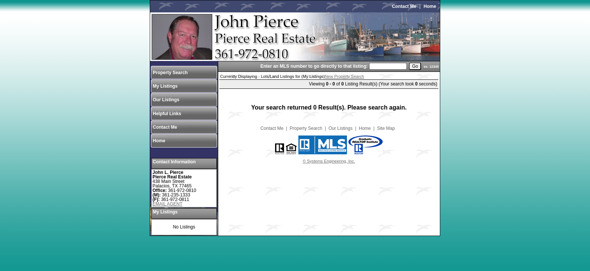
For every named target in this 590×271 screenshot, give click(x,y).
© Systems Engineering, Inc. (329, 161)
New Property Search (344, 76)
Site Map (386, 128)
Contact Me (404, 6)
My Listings (165, 86)
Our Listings (166, 99)
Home (430, 6)
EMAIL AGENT (167, 204)
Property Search (170, 72)
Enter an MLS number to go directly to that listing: (314, 66)
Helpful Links (167, 113)
